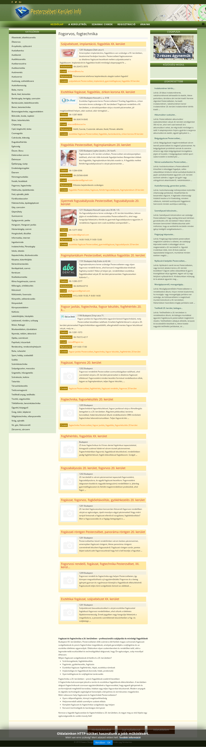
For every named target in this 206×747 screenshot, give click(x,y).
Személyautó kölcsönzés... (166, 210)
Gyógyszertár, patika (21, 220)
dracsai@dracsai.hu (77, 124)
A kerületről (77, 24)
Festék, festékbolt (19, 181)
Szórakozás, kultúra (20, 377)
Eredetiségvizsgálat (20, 168)
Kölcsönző (16, 290)
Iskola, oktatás (18, 250)
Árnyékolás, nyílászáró (22, 46)
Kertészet (16, 272)
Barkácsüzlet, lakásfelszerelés (25, 102)
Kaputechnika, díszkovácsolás (25, 255)
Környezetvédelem (20, 307)
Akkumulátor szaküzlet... (165, 114)
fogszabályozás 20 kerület (127, 244)
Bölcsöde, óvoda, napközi (23, 116)
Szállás (15, 359)
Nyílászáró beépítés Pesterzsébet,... (170, 260)
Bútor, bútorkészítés (21, 120)
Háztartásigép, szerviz (22, 229)
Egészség (16, 146)
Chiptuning (16, 124)
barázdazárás (114, 134)
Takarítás (16, 381)
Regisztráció (126, 24)
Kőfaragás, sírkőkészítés (22, 285)
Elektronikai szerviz (20, 155)
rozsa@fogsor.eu (75, 342)
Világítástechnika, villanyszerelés (26, 416)
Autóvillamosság (19, 85)
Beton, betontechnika (21, 107)
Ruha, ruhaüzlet (19, 351)
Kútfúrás (15, 311)
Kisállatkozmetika (19, 277)
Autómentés (17, 72)
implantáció (99, 81)
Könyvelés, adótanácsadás (23, 298)
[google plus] (20, 2)
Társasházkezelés (20, 385)
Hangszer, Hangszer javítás (24, 224)
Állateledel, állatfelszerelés (24, 37)
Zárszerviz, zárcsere (21, 429)
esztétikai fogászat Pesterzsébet (83, 134)
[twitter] (16, 2)
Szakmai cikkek (102, 24)
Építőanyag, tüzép (20, 163)
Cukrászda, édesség (21, 137)
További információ (130, 737)
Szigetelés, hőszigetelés (22, 372)
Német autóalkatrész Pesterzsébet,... (170, 162)
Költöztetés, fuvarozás (21, 294)
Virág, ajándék (18, 420)
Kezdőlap (57, 24)
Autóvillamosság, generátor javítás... (170, 185)
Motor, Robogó (18, 325)
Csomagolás (17, 133)
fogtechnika (99, 351)
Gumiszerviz (17, 216)
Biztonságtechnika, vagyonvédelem (27, 111)
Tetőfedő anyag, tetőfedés (23, 394)
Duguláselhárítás (19, 142)
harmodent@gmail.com (78, 234)
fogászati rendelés (110, 388)
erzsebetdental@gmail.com (80, 180)
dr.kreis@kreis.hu (76, 71)
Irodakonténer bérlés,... (164, 88)
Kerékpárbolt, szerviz (21, 268)
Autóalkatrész (18, 50)
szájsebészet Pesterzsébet (81, 81)
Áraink (145, 24)
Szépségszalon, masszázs (23, 368)
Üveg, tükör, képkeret (21, 412)
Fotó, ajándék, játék (20, 194)
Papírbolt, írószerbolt (21, 342)
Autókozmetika (18, 68)
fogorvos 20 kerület (128, 388)
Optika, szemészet (20, 338)
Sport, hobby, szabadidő (22, 355)
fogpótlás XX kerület (131, 81)
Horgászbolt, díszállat (21, 233)
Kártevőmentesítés (20, 264)
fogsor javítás (99, 425)
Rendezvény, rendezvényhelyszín (26, 346)
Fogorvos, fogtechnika (21, 185)
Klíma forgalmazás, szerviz (24, 281)
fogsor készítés (112, 351)
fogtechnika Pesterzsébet (80, 425)
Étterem (15, 172)
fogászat (94, 190)
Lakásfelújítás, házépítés (22, 316)
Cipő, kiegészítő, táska (21, 129)
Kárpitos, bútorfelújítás (22, 259)
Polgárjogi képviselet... (164, 234)
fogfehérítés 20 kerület (130, 351)
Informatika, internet (21, 237)
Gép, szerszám (18, 207)
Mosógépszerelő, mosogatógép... (169, 284)
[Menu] (202, 24)
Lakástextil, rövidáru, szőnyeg (25, 320)
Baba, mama (17, 89)
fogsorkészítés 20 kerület (126, 425)
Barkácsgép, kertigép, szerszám (26, 98)
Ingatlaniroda (17, 242)
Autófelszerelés (19, 59)
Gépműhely (17, 211)
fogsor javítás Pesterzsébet (81, 351)
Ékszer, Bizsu (17, 150)
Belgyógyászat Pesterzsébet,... (168, 138)
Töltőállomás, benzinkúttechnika (26, 403)
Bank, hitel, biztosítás (21, 94)
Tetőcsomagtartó (19, 390)
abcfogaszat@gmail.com (79, 290)
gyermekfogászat (113, 81)
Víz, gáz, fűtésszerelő (21, 425)
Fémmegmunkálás (20, 176)
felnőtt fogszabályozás (109, 190)
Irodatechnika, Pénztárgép (23, 246)
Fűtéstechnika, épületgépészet (25, 203)
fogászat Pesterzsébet (79, 388)
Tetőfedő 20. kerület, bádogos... (168, 308)
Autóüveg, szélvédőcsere (23, 81)
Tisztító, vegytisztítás (21, 399)
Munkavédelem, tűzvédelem (24, 329)
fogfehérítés (95, 388)
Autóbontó (16, 55)
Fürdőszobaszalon (20, 198)
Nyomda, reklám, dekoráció (24, 333)
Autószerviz (17, 76)
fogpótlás (103, 134)
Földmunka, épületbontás (23, 190)
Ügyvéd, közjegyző (20, 407)
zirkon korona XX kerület (132, 134)
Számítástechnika (19, 364)
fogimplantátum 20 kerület (132, 190)
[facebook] (12, 2)
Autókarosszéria (19, 63)
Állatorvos (16, 41)
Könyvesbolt (17, 303)
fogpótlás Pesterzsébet (79, 190)
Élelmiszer (16, 159)
